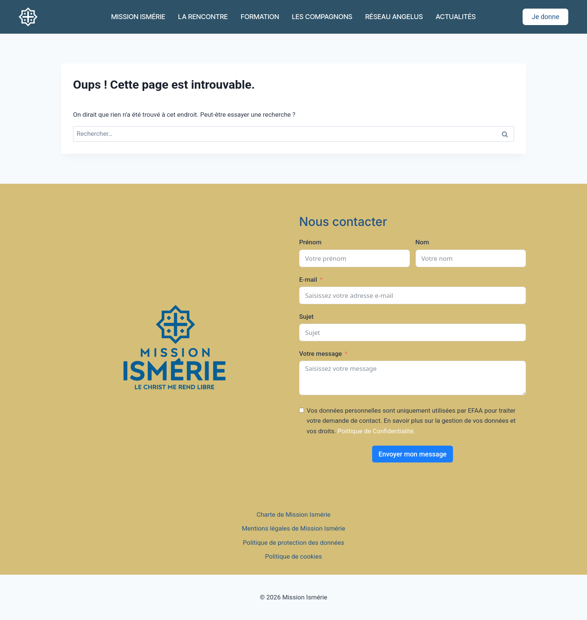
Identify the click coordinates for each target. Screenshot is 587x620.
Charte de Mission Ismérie (293, 514)
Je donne (545, 17)
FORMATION (260, 17)
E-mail (308, 279)
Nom (422, 242)
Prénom (310, 242)
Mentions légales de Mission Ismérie (293, 528)
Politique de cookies (293, 556)
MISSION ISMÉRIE (138, 17)
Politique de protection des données (293, 542)
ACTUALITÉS (456, 17)
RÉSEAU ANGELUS (394, 17)
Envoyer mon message (412, 454)
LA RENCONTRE (203, 17)
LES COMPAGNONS (322, 17)
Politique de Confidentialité (376, 431)
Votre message (320, 353)
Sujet (306, 316)
